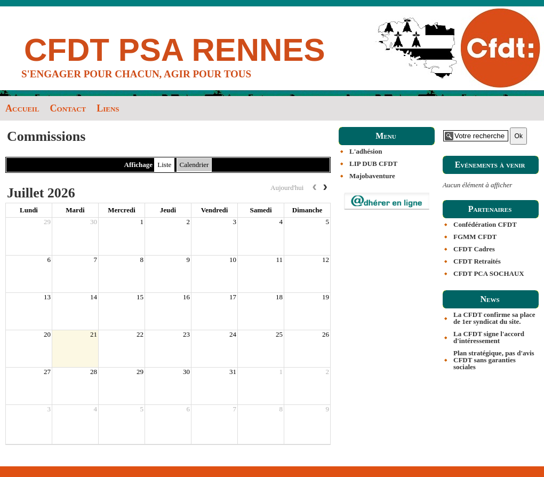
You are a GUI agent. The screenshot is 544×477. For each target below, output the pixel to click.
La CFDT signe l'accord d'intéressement (488, 337)
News (489, 299)
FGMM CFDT (475, 237)
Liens (108, 108)
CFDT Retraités (477, 261)
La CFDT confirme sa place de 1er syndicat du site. (494, 318)
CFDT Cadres (474, 249)
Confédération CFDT (485, 224)
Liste (164, 165)
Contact (68, 108)
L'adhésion (365, 151)
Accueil (22, 108)
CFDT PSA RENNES (174, 50)
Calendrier (194, 165)
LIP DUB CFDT (373, 164)
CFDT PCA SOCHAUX (488, 273)
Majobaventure (372, 176)
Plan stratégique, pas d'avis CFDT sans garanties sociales (493, 360)
